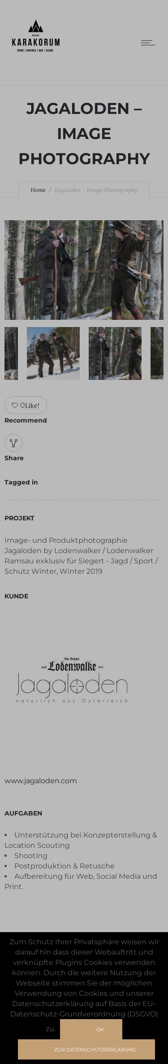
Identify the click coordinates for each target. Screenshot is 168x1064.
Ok (100, 1029)
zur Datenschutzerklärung (95, 1050)
